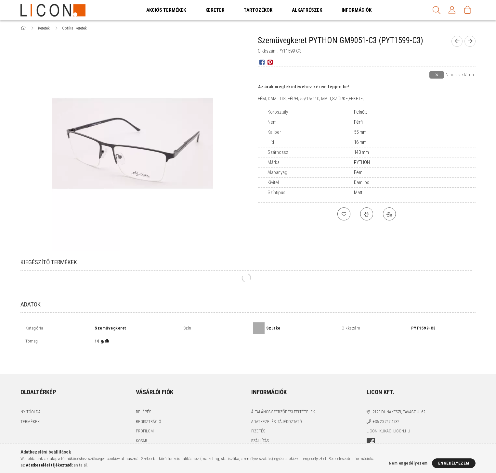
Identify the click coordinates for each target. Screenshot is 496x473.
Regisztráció (148, 406)
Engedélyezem (453, 463)
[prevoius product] (457, 41)
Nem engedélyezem (408, 463)
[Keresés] (436, 10)
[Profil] (452, 10)
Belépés (143, 396)
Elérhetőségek (266, 435)
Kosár (141, 425)
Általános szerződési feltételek (283, 396)
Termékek (30, 406)
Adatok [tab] (30, 304)
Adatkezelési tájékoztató (276, 406)
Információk (357, 10)
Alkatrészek (307, 10)
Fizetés (258, 416)
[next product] (470, 41)
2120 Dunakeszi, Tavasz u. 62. (399, 396)
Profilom (145, 416)
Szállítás (260, 425)
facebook (371, 427)
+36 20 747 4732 (385, 406)
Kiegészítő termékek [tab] (48, 262)
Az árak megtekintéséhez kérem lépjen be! (303, 86)
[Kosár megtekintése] (468, 10)
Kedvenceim (147, 435)
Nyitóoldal (31, 396)
